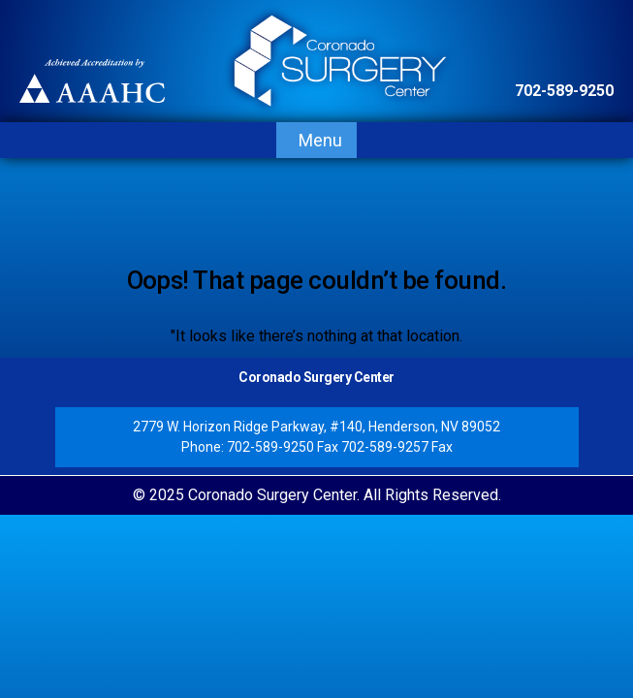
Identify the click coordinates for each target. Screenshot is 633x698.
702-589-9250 (564, 90)
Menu (320, 140)
